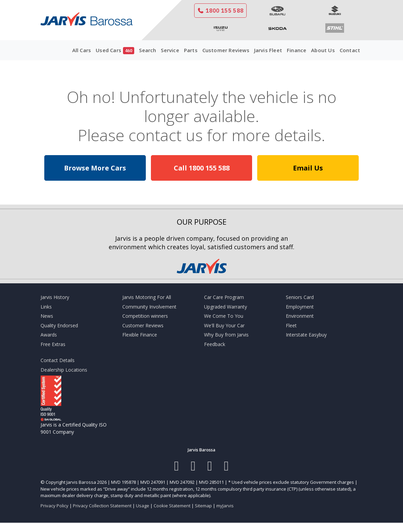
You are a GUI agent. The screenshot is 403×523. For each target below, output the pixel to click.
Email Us (308, 168)
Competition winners (145, 316)
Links (46, 306)
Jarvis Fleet (268, 50)
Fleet (291, 325)
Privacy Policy (54, 506)
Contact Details (58, 360)
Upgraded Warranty (225, 306)
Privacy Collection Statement (102, 506)
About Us (323, 50)
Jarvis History (55, 297)
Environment (300, 316)
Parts (191, 50)
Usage (142, 506)
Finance (296, 50)
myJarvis (225, 506)
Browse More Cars (95, 168)
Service (170, 50)
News (47, 316)
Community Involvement (149, 306)
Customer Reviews (225, 50)
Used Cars (115, 51)
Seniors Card (300, 297)
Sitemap (203, 506)
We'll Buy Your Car (224, 325)
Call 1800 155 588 (202, 168)
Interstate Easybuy (306, 334)
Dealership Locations (64, 370)
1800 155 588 (220, 10)
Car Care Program (224, 297)
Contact (350, 50)
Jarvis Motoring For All (146, 297)
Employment (300, 306)
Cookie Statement (172, 506)
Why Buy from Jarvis (226, 334)
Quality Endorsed (59, 325)
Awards (49, 334)
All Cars (81, 50)
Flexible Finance (139, 334)
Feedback (214, 344)
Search (147, 50)
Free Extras (53, 344)
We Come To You (223, 316)
